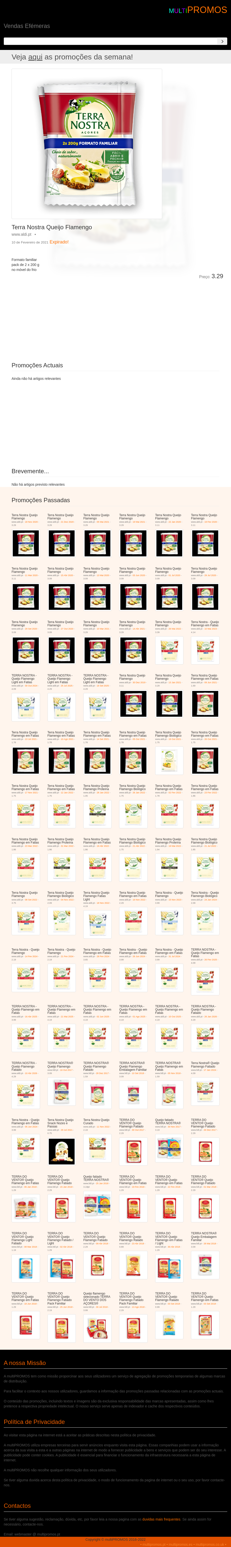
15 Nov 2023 (174, 899)
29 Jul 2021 (67, 1130)
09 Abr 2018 (102, 1243)
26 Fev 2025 (210, 959)
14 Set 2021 (103, 739)
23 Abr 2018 (138, 1243)
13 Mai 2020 (103, 575)
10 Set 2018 (138, 1073)
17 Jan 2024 (210, 1070)
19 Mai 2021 (139, 522)
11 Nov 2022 (103, 1126)
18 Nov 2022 (103, 903)
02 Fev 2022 (174, 792)
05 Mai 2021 (103, 522)
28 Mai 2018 (210, 1243)
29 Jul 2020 (210, 575)
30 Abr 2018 (174, 1247)
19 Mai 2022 (174, 846)
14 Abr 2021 (139, 629)
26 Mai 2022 (174, 629)
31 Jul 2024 (174, 956)
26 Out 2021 (210, 739)
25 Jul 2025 (67, 685)
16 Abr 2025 (31, 1016)
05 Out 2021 (139, 739)
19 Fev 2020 (210, 522)
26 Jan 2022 (139, 792)
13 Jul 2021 (31, 739)
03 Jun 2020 (139, 575)
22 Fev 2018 (174, 1187)
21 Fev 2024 (67, 956)
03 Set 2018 (174, 1304)
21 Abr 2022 (139, 846)
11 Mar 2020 (31, 575)
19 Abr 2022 (103, 846)
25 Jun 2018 (66, 1307)
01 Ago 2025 (139, 1016)
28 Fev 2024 (103, 956)
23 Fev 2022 (210, 792)
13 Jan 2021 (174, 682)
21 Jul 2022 (210, 846)
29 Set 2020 (31, 629)
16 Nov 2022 (139, 899)
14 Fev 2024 (31, 956)
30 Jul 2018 (102, 1307)
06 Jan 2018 (30, 1187)
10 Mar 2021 (103, 629)
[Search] (222, 41)
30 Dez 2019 (139, 682)
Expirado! (59, 241)
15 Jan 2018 (66, 1187)
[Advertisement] (68, 317)
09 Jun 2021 (210, 682)
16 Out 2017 (66, 1070)
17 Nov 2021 (31, 792)
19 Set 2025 (103, 685)
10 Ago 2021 (67, 739)
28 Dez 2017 (102, 1073)
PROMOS (207, 10)
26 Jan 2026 (210, 1016)
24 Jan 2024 (210, 899)
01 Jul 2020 (174, 575)
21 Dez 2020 (67, 522)
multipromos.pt (154, 1545)
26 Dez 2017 (210, 1130)
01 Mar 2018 (210, 1187)
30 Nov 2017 (174, 1126)
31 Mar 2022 (67, 846)
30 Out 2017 (138, 1130)
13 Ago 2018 (138, 1307)
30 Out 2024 (31, 685)
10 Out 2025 (174, 1016)
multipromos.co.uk (210, 1545)
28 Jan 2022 (103, 792)
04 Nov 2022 (67, 899)
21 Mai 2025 (67, 1016)
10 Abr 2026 (31, 1073)
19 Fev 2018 (138, 1187)
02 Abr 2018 (66, 1247)
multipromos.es (180, 1545)
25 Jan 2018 (102, 1183)
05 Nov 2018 (174, 1073)
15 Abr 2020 (67, 575)
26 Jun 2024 (139, 956)
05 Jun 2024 (31, 1126)
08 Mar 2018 (30, 1247)
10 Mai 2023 (210, 629)
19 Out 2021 (174, 739)
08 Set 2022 (31, 899)
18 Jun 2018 (30, 1304)
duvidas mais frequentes (161, 1519)
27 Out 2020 (67, 629)
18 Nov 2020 (31, 522)
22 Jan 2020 (174, 522)
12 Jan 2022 (67, 792)
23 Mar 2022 (31, 846)
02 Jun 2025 (103, 1016)
